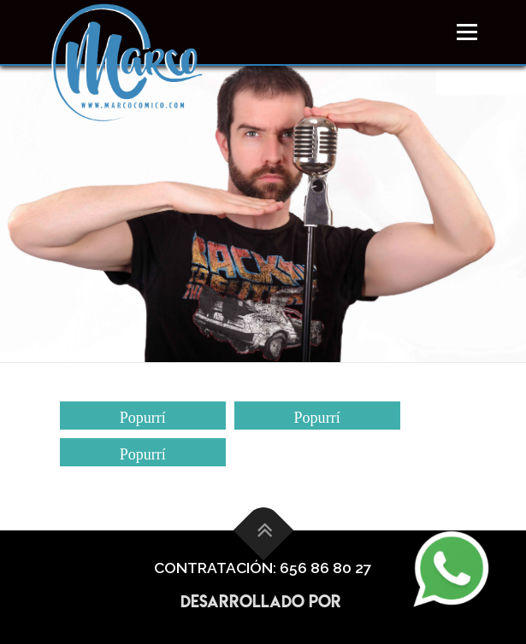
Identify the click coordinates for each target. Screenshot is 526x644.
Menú (466, 32)
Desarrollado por (263, 601)
